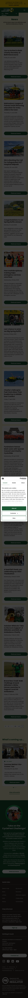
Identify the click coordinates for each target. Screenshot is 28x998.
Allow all (14, 508)
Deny (14, 518)
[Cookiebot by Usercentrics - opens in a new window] (20, 479)
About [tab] (23, 482)
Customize (14, 513)
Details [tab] (14, 482)
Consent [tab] (5, 482)
